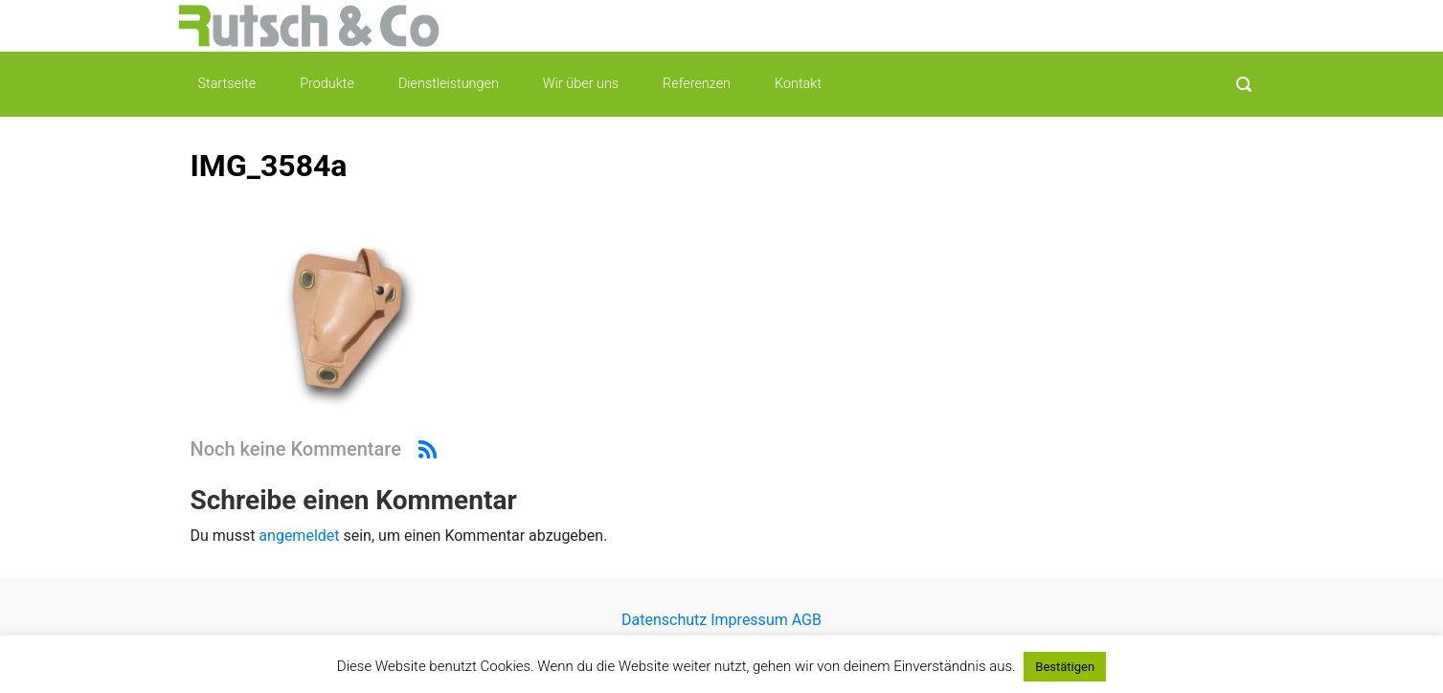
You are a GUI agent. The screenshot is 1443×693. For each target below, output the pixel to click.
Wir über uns (581, 84)
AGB (805, 620)
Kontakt (798, 84)
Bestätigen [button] (1064, 666)
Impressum (749, 620)
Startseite (227, 84)
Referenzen (697, 84)
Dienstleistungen (448, 84)
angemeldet (299, 535)
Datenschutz (665, 620)
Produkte (327, 84)
